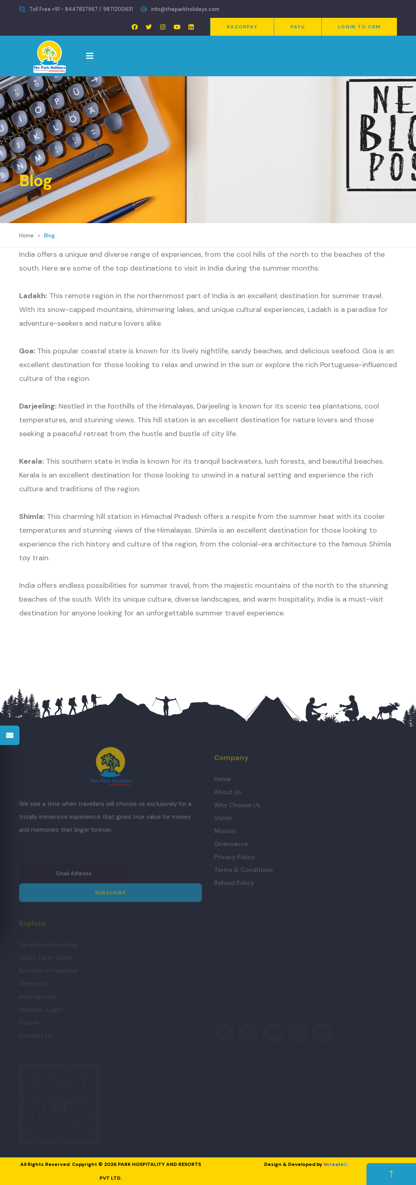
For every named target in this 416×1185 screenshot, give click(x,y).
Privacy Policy (234, 860)
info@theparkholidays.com (185, 9)
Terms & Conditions (243, 873)
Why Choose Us (237, 808)
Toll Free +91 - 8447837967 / (65, 9)
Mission (225, 834)
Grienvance (231, 847)
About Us (227, 795)
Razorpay (242, 27)
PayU (297, 27)
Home (26, 235)
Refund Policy (234, 886)
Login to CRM (359, 27)
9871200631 (118, 9)
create (335, 1164)
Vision (223, 821)
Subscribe (110, 896)
